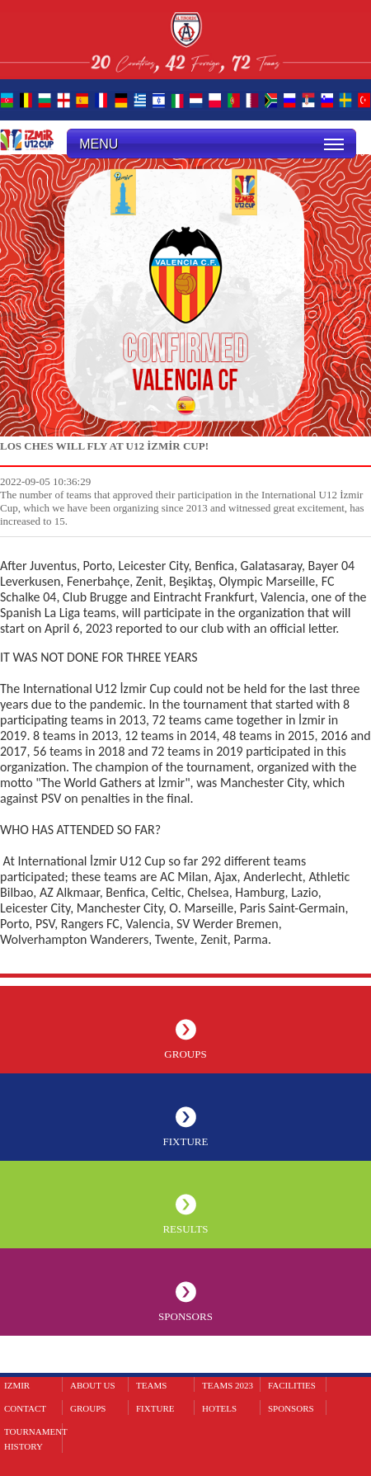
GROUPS (185, 1054)
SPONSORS (185, 1316)
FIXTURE (186, 1141)
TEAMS (151, 1385)
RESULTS (185, 1229)
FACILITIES (292, 1385)
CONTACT (25, 1408)
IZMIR (17, 1385)
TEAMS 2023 (227, 1385)
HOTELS (219, 1408)
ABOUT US (92, 1385)
